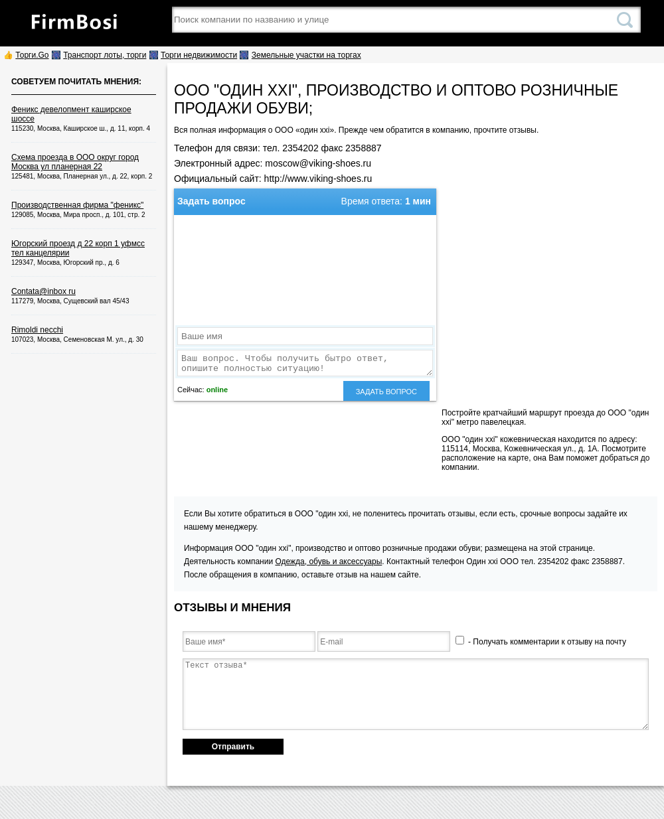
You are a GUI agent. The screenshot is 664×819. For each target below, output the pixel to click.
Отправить (233, 746)
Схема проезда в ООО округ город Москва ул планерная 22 (75, 162)
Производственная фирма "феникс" (77, 205)
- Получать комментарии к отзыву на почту (541, 641)
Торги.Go (31, 55)
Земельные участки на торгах (306, 55)
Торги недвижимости (199, 55)
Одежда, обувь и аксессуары (328, 561)
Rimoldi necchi (37, 330)
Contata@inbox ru (43, 291)
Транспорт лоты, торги (104, 55)
